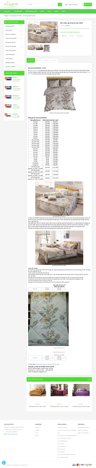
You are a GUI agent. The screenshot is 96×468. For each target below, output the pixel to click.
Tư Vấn (42, 11)
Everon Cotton (61, 443)
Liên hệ (36, 435)
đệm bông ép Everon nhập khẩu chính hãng (47, 364)
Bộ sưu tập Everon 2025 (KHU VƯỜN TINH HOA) (67, 432)
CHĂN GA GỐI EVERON (11, 38)
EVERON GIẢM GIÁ (10, 26)
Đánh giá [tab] (38, 60)
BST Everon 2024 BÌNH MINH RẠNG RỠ (66, 454)
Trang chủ (7, 11)
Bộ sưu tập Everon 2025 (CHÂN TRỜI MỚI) (67, 435)
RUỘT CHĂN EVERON (11, 50)
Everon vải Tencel (61, 449)
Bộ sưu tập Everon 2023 (63, 457)
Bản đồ (56, 11)
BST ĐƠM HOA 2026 (62, 427)
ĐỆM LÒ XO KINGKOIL (11, 34)
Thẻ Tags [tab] (54, 60)
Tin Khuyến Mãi (18, 11)
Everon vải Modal (61, 446)
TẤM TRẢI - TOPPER (10, 66)
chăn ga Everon (34, 70)
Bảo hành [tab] (46, 60)
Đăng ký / (70, 4)
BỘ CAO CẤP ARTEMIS (11, 46)
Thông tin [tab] (30, 60)
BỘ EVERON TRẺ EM (10, 42)
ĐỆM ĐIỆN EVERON (10, 62)
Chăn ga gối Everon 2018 (15, 15)
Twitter (72, 35)
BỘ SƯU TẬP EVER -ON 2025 (64, 438)
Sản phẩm (37, 430)
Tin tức (36, 433)
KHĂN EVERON (9, 58)
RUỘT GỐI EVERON (10, 54)
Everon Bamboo (61, 451)
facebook (65, 35)
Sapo (27, 465)
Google (81, 35)
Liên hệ (63, 11)
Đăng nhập (75, 4)
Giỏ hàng (89, 4)
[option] (31, 47)
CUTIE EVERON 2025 (62, 441)
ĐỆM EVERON (9, 30)
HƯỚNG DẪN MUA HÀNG (31, 11)
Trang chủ (37, 427)
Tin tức (49, 11)
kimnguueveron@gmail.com (12, 434)
